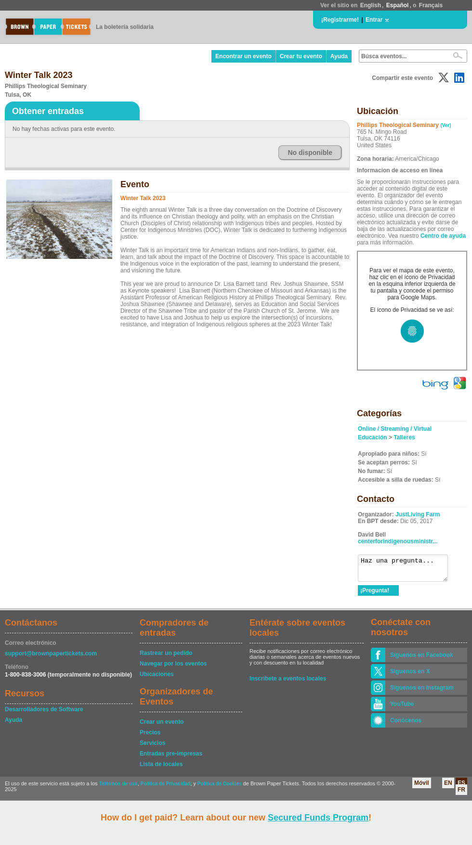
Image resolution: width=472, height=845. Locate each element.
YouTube (402, 708)
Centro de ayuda (443, 235)
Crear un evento (162, 726)
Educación (372, 437)
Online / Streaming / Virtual (395, 428)
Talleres (404, 437)
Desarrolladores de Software (44, 713)
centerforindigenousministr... (397, 541)
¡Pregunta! (374, 594)
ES (461, 787)
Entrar (374, 19)
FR (461, 794)
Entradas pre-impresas (171, 758)
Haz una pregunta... (408, 570)
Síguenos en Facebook (421, 659)
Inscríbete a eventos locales (287, 682)
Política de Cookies (219, 788)
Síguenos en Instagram (422, 692)
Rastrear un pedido (166, 657)
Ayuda (339, 56)
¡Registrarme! (340, 19)
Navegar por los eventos (173, 668)
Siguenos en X (410, 675)
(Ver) (445, 125)
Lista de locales (161, 768)
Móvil (421, 787)
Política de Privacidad (165, 788)
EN (448, 787)
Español (397, 5)
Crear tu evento (301, 56)
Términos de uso (118, 788)
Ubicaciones (157, 678)
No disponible (310, 152)
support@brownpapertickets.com (51, 657)
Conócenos (405, 724)
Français (431, 5)
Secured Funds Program (318, 817)
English (370, 5)
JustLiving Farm (417, 514)
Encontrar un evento (243, 56)
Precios (150, 736)
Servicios (152, 747)
